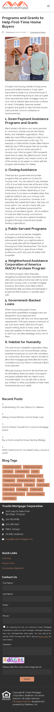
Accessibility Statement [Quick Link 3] (12, 568)
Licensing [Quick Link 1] (6, 558)
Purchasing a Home (37, 32)
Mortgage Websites (22, 701)
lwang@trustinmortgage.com (19, 539)
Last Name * (8, 594)
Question (7, 644)
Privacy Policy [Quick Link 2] (8, 563)
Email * (6, 605)
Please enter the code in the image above (22, 667)
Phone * (6, 616)
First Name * (8, 583)
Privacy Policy (43, 637)
